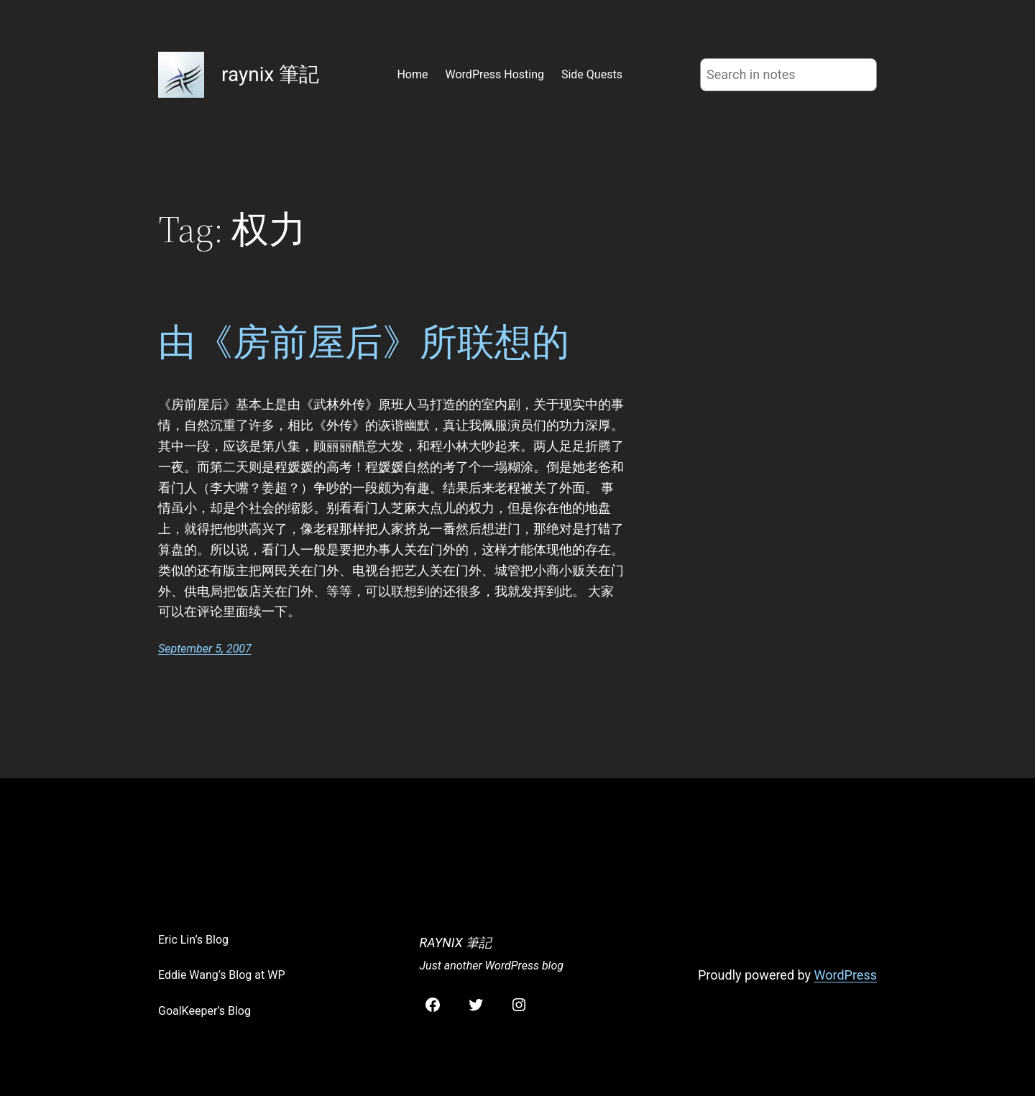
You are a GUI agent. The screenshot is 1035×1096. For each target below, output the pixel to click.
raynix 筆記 (270, 74)
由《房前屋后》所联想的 (363, 342)
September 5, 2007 (205, 648)
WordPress (845, 974)
